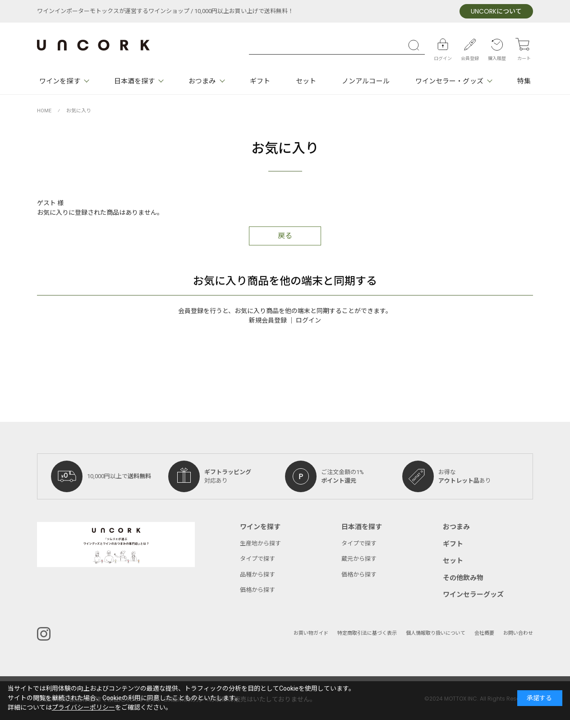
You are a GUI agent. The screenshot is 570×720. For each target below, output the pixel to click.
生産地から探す (260, 543)
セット (306, 81)
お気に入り (78, 111)
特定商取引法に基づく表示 (367, 633)
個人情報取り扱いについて (435, 633)
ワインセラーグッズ (473, 595)
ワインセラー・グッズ (449, 81)
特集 (524, 81)
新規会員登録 (268, 320)
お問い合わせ (518, 633)
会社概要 (484, 633)
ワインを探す (59, 81)
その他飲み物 (463, 578)
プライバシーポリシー (83, 707)
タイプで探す (257, 558)
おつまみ (202, 81)
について (496, 11)
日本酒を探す (134, 81)
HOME (44, 111)
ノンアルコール (366, 81)
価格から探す (257, 590)
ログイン (308, 320)
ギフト (260, 81)
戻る (285, 236)
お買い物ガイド (311, 633)
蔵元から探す (359, 558)
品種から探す (257, 574)
